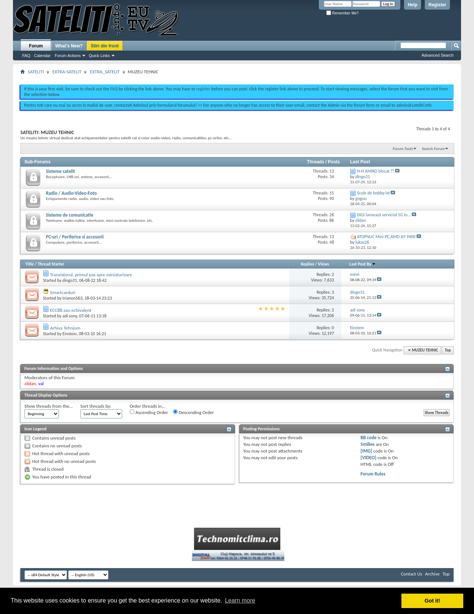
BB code (369, 437)
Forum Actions (68, 55)
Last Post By (363, 264)
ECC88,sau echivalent (70, 310)
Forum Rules (373, 474)
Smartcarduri (62, 292)
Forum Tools (403, 148)
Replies (307, 264)
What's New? (69, 46)
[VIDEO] (369, 457)
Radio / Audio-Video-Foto (71, 193)
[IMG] (367, 451)
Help (412, 4)
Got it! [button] (432, 601)
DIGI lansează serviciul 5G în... (384, 214)
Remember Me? (342, 13)
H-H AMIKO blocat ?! (375, 171)
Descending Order (193, 412)
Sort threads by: (95, 406)
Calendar (42, 55)
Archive (432, 574)
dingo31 (70, 280)
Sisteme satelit (60, 171)
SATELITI (36, 71)
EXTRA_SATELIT (105, 71)
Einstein (70, 333)
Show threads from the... (48, 406)
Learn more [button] (240, 600)
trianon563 (73, 298)
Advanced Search (437, 55)
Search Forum (433, 148)
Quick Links (99, 55)
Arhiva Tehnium (65, 328)
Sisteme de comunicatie (69, 215)
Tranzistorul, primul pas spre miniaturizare (91, 274)
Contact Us (411, 574)
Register (437, 4)
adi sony (70, 315)
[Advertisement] (237, 77)
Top (448, 350)
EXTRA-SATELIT (66, 71)
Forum (36, 46)
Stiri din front (104, 46)
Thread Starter (51, 264)
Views (323, 264)
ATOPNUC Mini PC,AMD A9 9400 (386, 236)
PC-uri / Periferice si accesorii (75, 237)
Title (30, 264)
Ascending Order (149, 412)
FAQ (26, 55)
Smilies (368, 444)
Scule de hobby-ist (373, 193)
